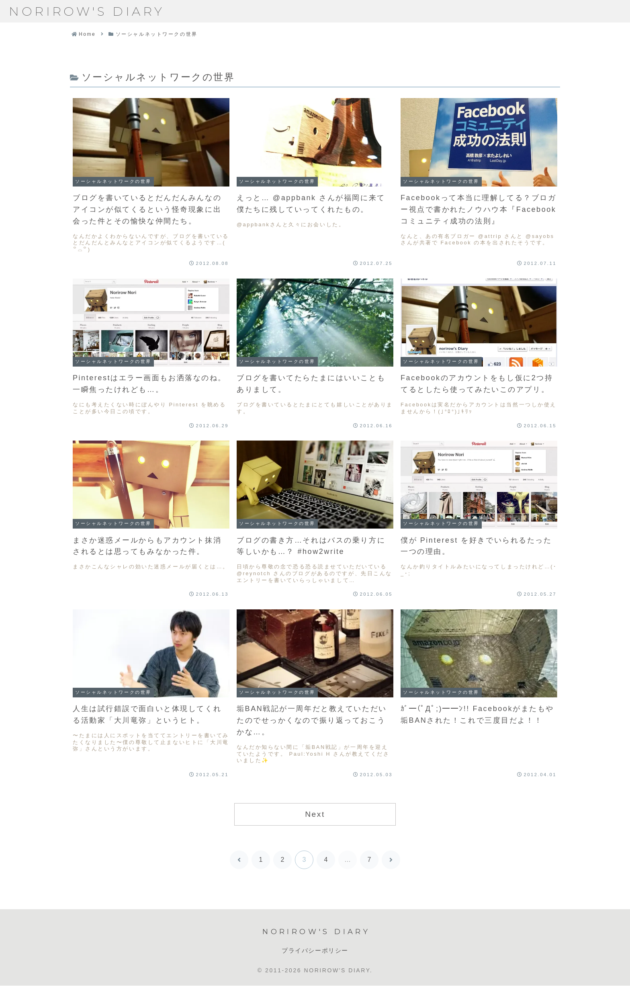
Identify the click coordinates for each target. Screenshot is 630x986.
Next (315, 814)
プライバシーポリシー (315, 950)
